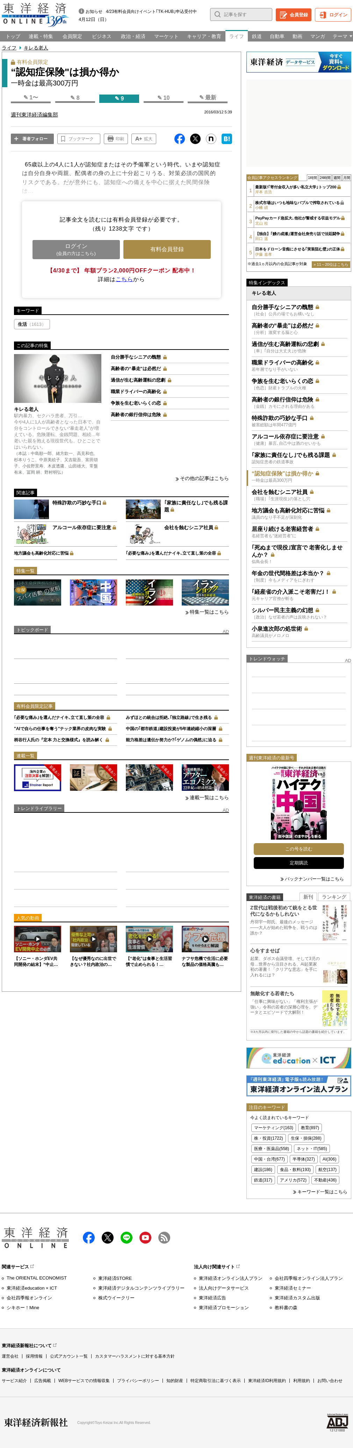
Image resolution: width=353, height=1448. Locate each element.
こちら (124, 279)
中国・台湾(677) (269, 1159)
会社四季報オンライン (29, 1297)
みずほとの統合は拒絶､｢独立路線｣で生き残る (169, 717)
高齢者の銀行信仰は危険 (136, 414)
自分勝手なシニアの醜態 (136, 357)
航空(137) (327, 1169)
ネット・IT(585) (312, 1148)
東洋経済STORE (115, 1278)
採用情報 (34, 1356)
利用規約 (301, 1381)
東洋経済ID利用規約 (267, 1381)
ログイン (338, 14)
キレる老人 (36, 48)
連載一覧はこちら (209, 797)
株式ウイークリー (116, 1297)
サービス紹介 (14, 1381)
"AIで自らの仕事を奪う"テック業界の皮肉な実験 (60, 728)
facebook (89, 1238)
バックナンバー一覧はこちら (314, 878)
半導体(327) (304, 1159)
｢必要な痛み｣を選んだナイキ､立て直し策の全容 (171, 553)
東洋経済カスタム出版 (297, 1297)
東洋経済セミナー (293, 1288)
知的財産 (174, 1381)
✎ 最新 (207, 97)
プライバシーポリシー (138, 1381)
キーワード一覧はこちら (322, 1191)
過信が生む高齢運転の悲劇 (138, 380)
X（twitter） (108, 1238)
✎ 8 (74, 98)
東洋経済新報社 (36, 1422)
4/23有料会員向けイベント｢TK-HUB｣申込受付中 (151, 11)
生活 (32, 324)
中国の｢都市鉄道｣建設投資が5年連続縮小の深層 (171, 728)
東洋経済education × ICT (32, 1288)
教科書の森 (286, 1307)
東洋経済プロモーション (224, 1307)
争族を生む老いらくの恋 (136, 403)
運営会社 (10, 1356)
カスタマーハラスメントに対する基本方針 (135, 1356)
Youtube (145, 1238)
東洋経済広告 (212, 1297)
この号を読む (298, 848)
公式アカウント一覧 (69, 1356)
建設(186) (263, 1169)
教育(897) (310, 1127)
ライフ (9, 48)
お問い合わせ (330, 1381)
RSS (164, 1238)
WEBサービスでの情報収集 (84, 1381)
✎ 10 (163, 98)
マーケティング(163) (273, 1127)
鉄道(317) (263, 1180)
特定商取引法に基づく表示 (215, 1381)
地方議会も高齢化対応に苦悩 (41, 553)
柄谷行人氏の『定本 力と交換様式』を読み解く (58, 739)
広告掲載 (42, 1381)
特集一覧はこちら (209, 612)
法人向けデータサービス (224, 1288)
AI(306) (329, 1159)
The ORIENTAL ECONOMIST (37, 1278)
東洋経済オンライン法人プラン (230, 1278)
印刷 (120, 138)
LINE (126, 1238)
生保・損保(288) (306, 1138)
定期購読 (299, 862)
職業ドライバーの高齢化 (136, 391)
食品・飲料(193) (295, 1169)
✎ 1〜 (30, 97)
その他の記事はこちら (204, 478)
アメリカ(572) (293, 1180)
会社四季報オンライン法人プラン (309, 1278)
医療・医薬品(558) (271, 1148)
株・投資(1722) (268, 1138)
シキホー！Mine (23, 1307)
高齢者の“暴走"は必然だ (136, 368)
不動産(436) (325, 1180)
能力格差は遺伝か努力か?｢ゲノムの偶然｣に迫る (171, 739)
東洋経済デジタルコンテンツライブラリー (141, 1288)
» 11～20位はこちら (331, 264)
